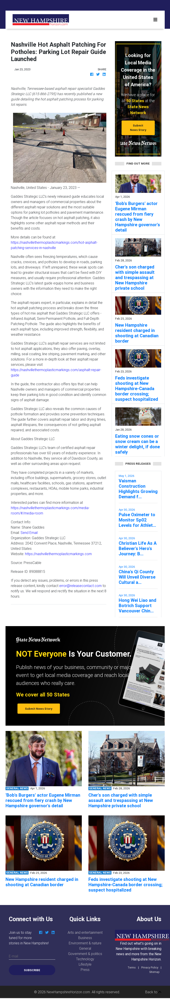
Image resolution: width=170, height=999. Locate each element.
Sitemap (154, 972)
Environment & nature (85, 943)
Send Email (29, 532)
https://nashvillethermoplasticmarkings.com (58, 554)
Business (85, 938)
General (85, 948)
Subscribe (32, 970)
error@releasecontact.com (80, 585)
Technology (85, 959)
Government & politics (85, 953)
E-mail (13, 956)
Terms (132, 967)
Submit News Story (138, 128)
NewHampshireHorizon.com (68, 992)
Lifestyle (85, 964)
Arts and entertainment (85, 932)
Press (85, 969)
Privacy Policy (149, 967)
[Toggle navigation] (155, 19)
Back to (153, 992)
